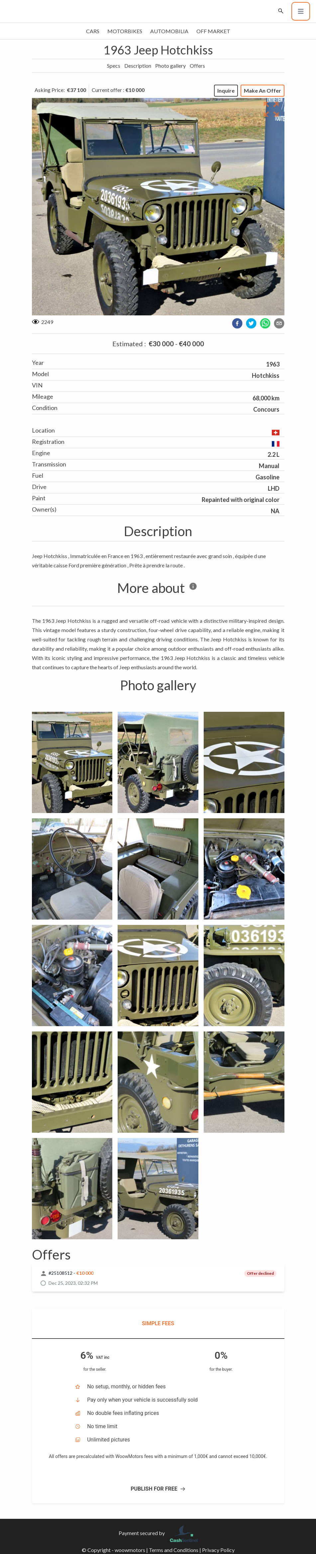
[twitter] (251, 323)
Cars (92, 31)
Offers (197, 65)
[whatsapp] (265, 323)
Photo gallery (170, 65)
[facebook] (237, 323)
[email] (279, 323)
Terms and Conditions (173, 1550)
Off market (213, 31)
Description (137, 65)
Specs (113, 65)
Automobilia (169, 31)
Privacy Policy (218, 1550)
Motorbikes (124, 31)
